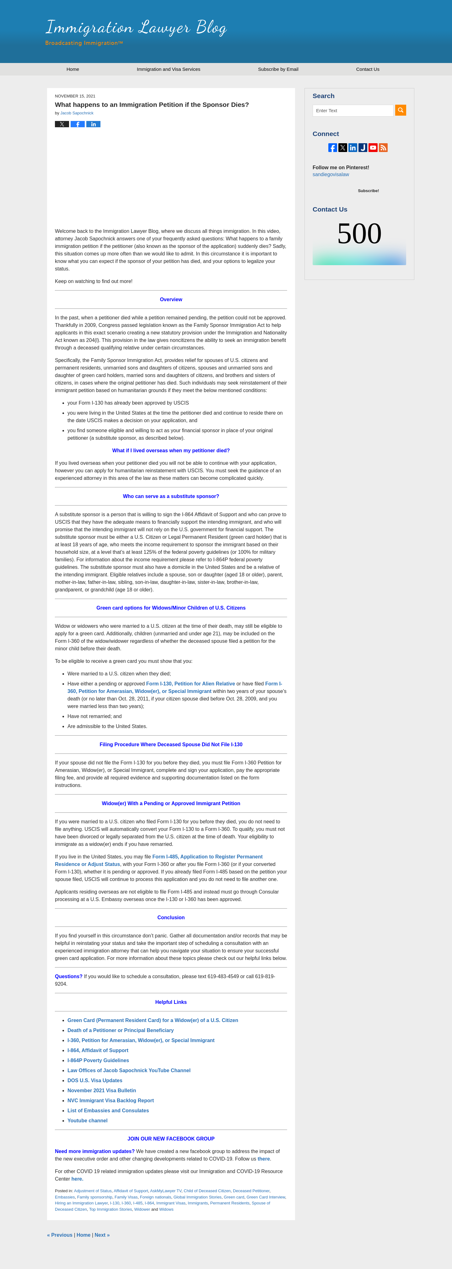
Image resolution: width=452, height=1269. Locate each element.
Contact (367, 69)
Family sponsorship (94, 1197)
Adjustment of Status (93, 1190)
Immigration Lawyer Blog (136, 33)
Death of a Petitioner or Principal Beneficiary (120, 1030)
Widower (142, 1209)
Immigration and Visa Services (168, 69)
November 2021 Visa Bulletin (102, 1090)
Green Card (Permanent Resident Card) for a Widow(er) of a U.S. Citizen (152, 1020)
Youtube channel (88, 1120)
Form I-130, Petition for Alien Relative (190, 683)
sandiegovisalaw (330, 195)
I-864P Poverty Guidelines (98, 1060)
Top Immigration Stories (110, 1209)
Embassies (65, 1197)
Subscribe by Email (278, 69)
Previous (60, 1235)
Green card (234, 1197)
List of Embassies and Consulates (108, 1110)
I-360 (126, 1203)
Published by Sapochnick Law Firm (368, 31)
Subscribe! (368, 211)
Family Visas (126, 1197)
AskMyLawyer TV (165, 1190)
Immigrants (198, 1203)
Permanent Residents (230, 1203)
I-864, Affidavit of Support (97, 1050)
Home (73, 69)
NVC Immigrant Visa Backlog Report (110, 1100)
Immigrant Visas (171, 1203)
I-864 (149, 1203)
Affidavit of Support (131, 1190)
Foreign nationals (155, 1197)
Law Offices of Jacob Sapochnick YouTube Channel (129, 1070)
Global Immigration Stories (198, 1197)
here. (77, 1179)
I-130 (115, 1203)
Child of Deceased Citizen (207, 1190)
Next (102, 1235)
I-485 (138, 1203)
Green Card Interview (265, 1197)
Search (400, 110)
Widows (166, 1209)
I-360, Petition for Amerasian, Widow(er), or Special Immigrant (141, 1040)
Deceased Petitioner (251, 1190)
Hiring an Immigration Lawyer (81, 1203)
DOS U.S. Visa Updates (94, 1080)
